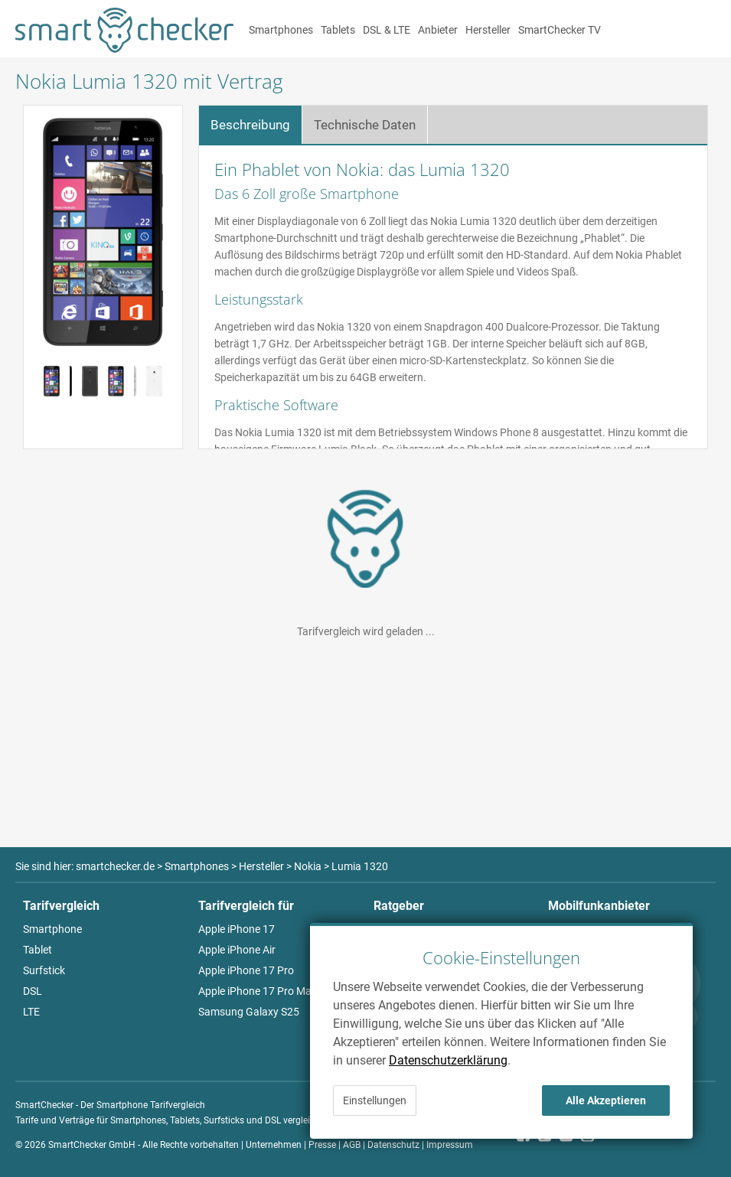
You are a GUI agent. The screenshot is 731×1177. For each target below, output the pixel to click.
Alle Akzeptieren (606, 1100)
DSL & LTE (386, 30)
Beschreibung (250, 124)
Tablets (338, 30)
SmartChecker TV (559, 30)
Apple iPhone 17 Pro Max (257, 991)
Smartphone (52, 929)
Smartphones (281, 30)
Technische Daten (365, 124)
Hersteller (488, 30)
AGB (352, 1145)
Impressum (449, 1145)
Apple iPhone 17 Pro (246, 970)
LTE (31, 1012)
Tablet (37, 950)
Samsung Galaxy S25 (248, 1012)
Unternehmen (274, 1145)
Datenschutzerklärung (448, 1060)
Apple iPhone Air (237, 950)
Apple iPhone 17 (236, 929)
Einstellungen (374, 1100)
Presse (322, 1145)
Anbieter (438, 30)
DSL (32, 991)
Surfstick (44, 970)
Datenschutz (393, 1145)
